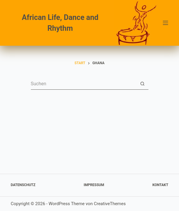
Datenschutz (23, 185)
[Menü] (165, 22)
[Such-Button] (142, 84)
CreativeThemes (110, 203)
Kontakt (160, 185)
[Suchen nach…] (84, 84)
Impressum (94, 185)
